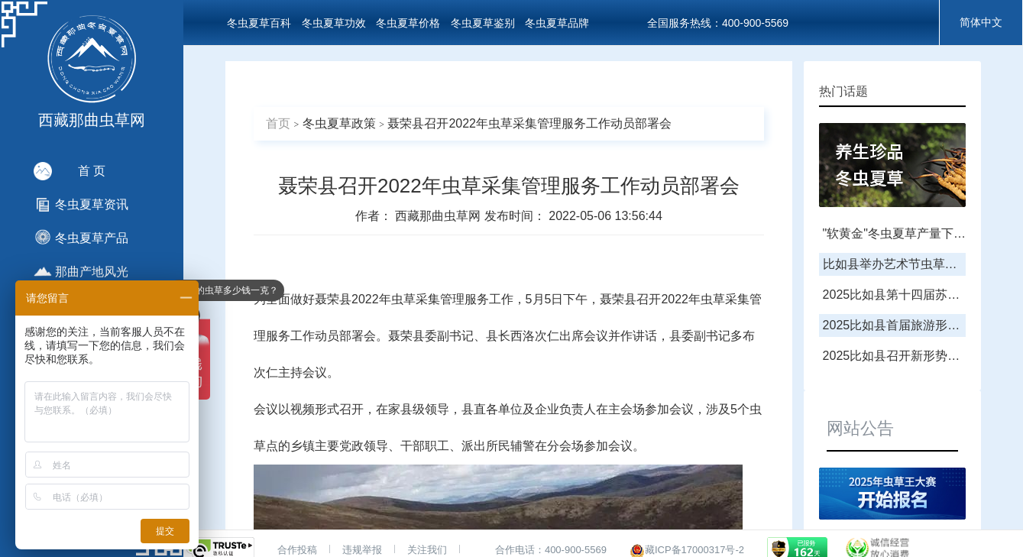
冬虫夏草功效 (334, 23)
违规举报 (362, 549)
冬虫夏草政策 (339, 123)
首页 (278, 123)
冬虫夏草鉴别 (483, 23)
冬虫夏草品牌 (557, 23)
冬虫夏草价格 (408, 23)
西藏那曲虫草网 (439, 215)
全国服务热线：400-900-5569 (717, 23)
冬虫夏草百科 (259, 23)
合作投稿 (297, 549)
